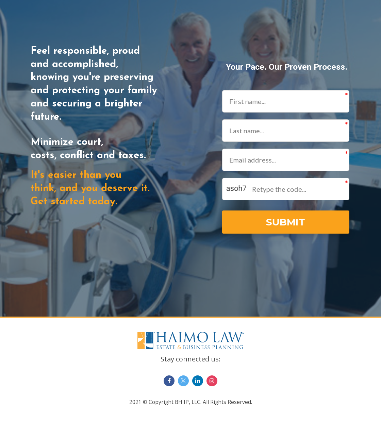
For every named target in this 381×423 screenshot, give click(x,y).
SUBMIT (285, 222)
